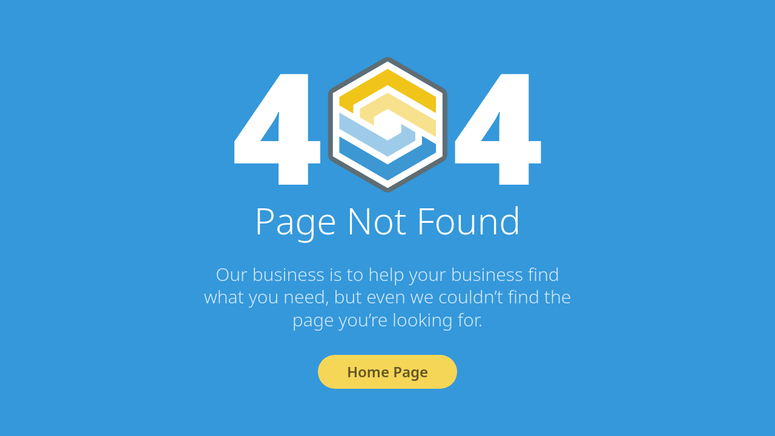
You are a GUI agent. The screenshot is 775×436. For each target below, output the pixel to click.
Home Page (387, 372)
